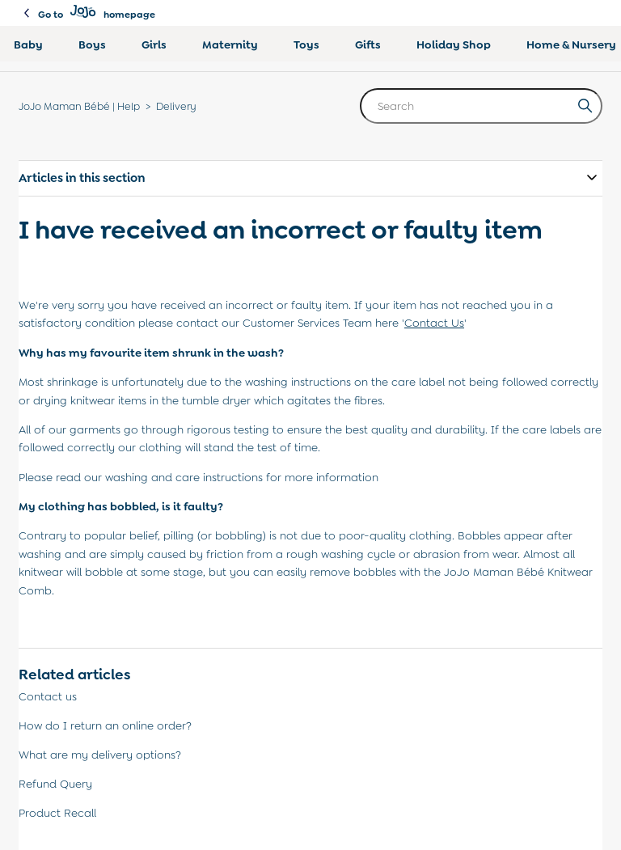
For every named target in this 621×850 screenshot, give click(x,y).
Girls (154, 44)
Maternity (230, 44)
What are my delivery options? (100, 754)
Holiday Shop (453, 44)
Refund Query (55, 783)
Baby (28, 44)
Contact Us (434, 322)
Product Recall (57, 813)
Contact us (48, 696)
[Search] (481, 106)
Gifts (368, 44)
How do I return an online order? (105, 725)
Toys (306, 44)
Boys (92, 44)
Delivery (176, 106)
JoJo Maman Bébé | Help (79, 106)
